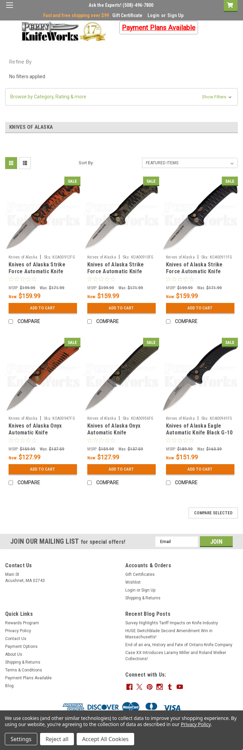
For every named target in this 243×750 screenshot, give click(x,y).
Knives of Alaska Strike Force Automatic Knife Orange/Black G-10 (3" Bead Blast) (42, 274)
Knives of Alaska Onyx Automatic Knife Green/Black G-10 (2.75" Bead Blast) (116, 435)
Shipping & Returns (143, 598)
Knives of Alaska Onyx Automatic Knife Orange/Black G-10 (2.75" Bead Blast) (39, 435)
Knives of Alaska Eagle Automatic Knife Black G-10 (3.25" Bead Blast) (199, 432)
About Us (13, 654)
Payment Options (21, 646)
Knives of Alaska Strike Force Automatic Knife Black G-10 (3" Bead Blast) (198, 271)
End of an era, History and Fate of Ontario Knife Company (178, 644)
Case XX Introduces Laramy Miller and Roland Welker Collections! (175, 655)
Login (153, 15)
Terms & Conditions (23, 670)
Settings (21, 739)
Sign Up (175, 15)
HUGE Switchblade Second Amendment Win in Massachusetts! (169, 633)
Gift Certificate (127, 15)
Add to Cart (42, 308)
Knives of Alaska (23, 257)
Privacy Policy (18, 630)
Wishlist (133, 582)
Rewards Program (22, 623)
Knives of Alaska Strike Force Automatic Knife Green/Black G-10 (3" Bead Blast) (119, 274)
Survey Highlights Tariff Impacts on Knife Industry (171, 623)
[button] (121, 97)
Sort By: (86, 162)
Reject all (57, 739)
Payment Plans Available (28, 678)
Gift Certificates (140, 574)
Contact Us (15, 638)
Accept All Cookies (105, 739)
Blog (9, 685)
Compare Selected (213, 513)
